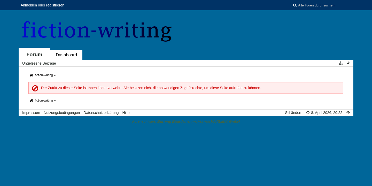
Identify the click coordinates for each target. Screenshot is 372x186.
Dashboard (66, 54)
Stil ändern (294, 113)
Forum (34, 54)
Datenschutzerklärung (101, 113)
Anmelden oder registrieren (42, 5)
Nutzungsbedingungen (62, 113)
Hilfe (126, 113)
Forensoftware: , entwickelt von (186, 121)
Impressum (31, 113)
